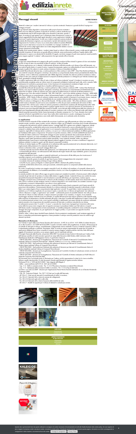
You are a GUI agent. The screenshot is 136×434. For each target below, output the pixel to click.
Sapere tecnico (91, 19)
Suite (114, 83)
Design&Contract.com (106, 83)
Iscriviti (108, 43)
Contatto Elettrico (108, 70)
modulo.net (105, 63)
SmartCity (108, 77)
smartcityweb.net (108, 75)
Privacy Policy (72, 431)
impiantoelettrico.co (108, 68)
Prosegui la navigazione (58, 431)
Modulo (112, 63)
